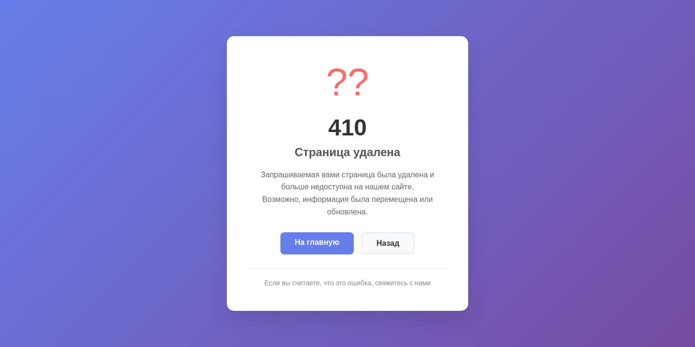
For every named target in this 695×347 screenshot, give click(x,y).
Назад (387, 243)
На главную (317, 242)
